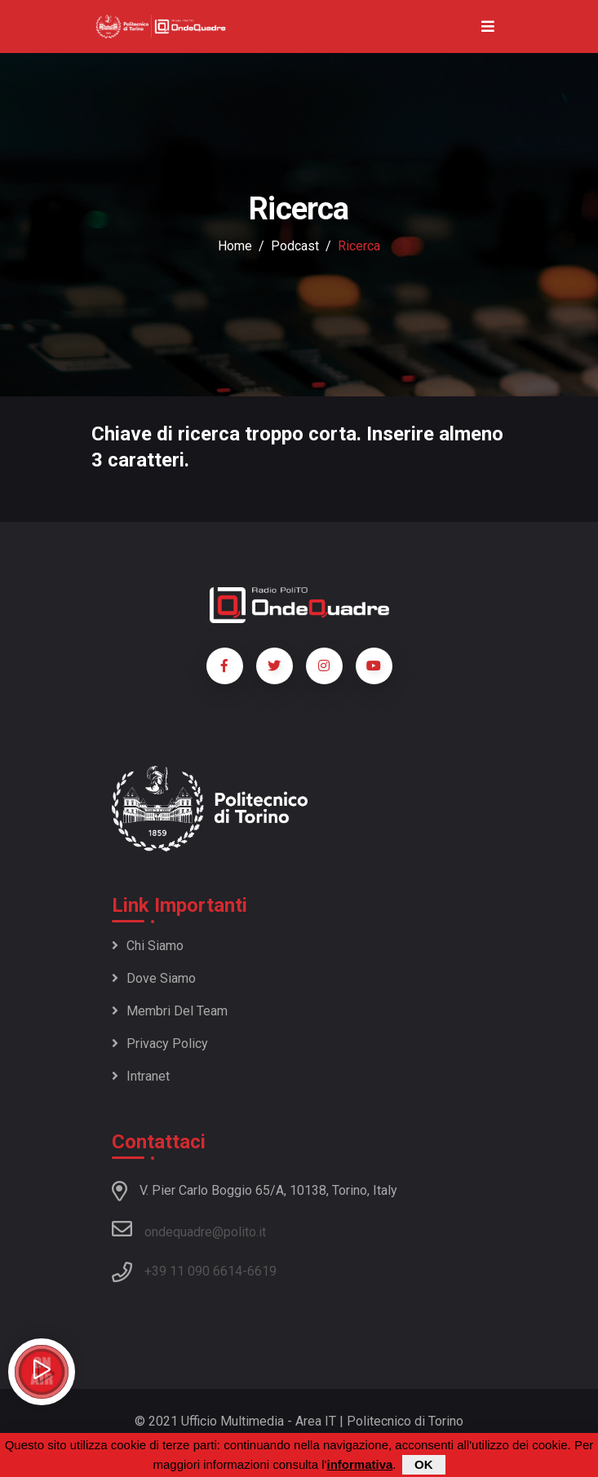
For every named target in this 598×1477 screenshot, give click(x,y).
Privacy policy (160, 1043)
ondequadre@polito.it (189, 1229)
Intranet (141, 1076)
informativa (359, 1465)
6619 (262, 1271)
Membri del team (170, 1011)
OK (423, 1465)
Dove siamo (154, 978)
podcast (295, 246)
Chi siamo (148, 945)
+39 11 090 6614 (193, 1271)
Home (235, 246)
